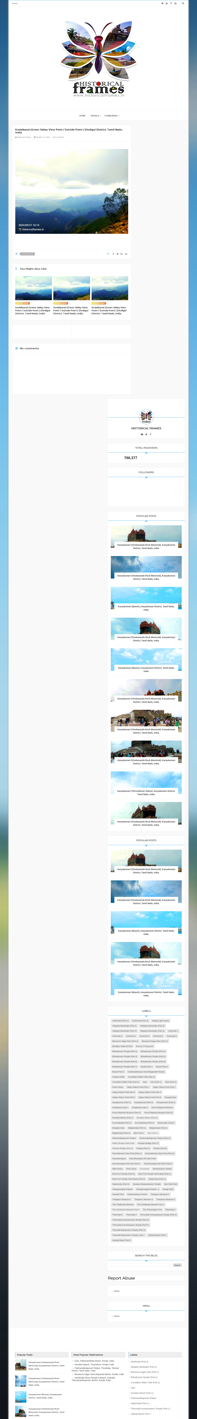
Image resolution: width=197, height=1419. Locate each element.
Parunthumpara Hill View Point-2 (153, 1067)
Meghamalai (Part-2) (148, 1001)
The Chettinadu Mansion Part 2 (152, 1154)
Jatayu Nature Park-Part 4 (150, 924)
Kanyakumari (171, 935)
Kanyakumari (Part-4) (148, 950)
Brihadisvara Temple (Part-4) (151, 858)
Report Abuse (149, 1238)
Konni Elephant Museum (150, 960)
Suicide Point (28, 254)
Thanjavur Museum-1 (148, 1124)
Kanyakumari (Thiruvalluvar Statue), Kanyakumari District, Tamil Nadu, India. (160, 538)
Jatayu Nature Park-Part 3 (150, 919)
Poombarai (171, 1073)
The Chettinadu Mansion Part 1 (152, 1149)
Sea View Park (145, 1108)
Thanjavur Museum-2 (148, 1129)
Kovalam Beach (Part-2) (149, 981)
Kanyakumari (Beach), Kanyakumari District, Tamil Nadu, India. (45, 1356)
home (82, 116)
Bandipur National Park (149, 833)
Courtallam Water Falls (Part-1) (152, 894)
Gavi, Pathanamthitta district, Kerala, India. (94, 1321)
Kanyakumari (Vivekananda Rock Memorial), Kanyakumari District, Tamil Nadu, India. (159, 272)
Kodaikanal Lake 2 (147, 955)
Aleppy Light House (147, 787)
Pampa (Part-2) (146, 1037)
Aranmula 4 (171, 812)
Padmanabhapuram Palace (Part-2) (154, 1016)
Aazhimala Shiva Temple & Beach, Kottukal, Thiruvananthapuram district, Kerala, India (93, 1339)
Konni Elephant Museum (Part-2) (153, 965)
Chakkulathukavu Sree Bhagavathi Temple (157, 884)
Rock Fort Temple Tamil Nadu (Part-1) (155, 1088)
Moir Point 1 (144, 1006)
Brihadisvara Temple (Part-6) (151, 868)
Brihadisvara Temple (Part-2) (151, 848)
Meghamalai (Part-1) (164, 996)
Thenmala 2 (144, 1164)
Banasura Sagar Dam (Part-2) (152, 827)
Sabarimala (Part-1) (147, 1098)
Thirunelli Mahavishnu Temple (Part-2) (155, 1185)
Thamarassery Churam (164, 1118)
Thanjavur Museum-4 (148, 1139)
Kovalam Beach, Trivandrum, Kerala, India (94, 1324)
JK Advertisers (116, 1411)
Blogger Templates (85, 1411)
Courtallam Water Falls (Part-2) (152, 899)
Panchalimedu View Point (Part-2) (154, 1047)
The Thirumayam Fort (148, 1159)
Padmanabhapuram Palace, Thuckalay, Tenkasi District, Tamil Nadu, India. (95, 1329)
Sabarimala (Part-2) (168, 1098)
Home (14, 3)
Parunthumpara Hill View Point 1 (153, 1062)
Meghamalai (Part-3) (170, 1001)
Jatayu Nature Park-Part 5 (150, 930)
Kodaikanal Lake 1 (169, 950)
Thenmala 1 (167, 1159)
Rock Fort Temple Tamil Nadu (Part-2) (155, 1093)
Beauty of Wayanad (148, 838)
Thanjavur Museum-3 (148, 1134)
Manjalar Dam (145, 996)
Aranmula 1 (172, 807)
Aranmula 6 (158, 817)
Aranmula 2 (144, 812)
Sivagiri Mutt (171, 1113)
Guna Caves (144, 909)
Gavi (172, 899)
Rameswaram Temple (148, 1078)
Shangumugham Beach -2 (150, 1113)
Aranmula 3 (158, 812)
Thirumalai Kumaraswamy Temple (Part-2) (157, 1175)
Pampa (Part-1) (170, 1032)
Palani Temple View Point (150, 1021)
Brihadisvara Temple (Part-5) (151, 863)
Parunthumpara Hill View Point (152, 1057)
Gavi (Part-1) (145, 904)
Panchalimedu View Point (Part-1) (154, 1042)
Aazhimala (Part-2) (167, 782)
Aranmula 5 (144, 817)
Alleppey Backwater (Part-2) (151, 797)
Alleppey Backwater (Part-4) (151, 807)
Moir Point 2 (158, 1006)
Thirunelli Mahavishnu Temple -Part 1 (155, 1190)
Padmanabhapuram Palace (151, 1011)
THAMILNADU (111, 116)
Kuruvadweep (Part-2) (148, 991)
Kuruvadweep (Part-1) (148, 986)
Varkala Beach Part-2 (148, 1200)
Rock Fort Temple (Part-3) (150, 1083)
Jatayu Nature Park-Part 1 (165, 909)
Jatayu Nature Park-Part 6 (150, 935)
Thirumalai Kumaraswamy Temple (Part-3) (157, 1180)
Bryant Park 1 (174, 873)
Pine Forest (158, 1073)
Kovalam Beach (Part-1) (149, 976)
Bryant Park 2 (145, 879)
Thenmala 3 (158, 1164)
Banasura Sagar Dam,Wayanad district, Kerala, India (99, 1334)
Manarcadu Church (170, 991)
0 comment (58, 137)
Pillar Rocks (144, 1073)
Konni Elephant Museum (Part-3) (153, 970)
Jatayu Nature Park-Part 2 (150, 914)
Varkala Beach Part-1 (148, 1195)
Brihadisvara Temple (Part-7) (151, 873)
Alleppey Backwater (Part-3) (151, 802)
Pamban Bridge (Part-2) (149, 1032)
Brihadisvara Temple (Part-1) (151, 843)
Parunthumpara (146, 1052)
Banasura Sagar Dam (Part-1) (152, 822)
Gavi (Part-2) (159, 904)
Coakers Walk (145, 889)
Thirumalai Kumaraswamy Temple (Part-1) (157, 1170)
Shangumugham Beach (166, 1108)
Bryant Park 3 (161, 879)
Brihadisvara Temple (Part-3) (151, 853)
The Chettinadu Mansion (150, 1144)
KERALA (95, 116)
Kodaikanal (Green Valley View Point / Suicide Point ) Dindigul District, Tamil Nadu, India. (32, 310)
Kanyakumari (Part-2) (148, 940)
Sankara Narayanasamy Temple (153, 1103)
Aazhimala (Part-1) (147, 782)
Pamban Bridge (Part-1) (149, 1027)
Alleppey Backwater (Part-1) (151, 792)
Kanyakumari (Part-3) (148, 945)
